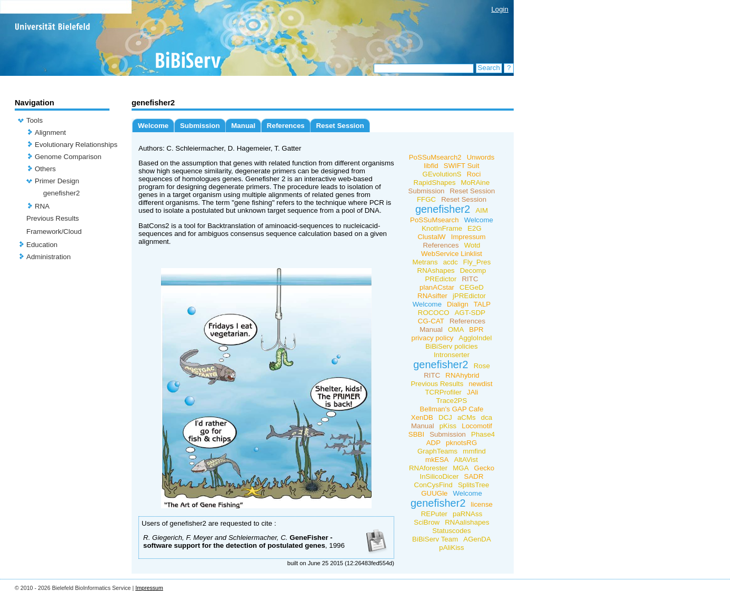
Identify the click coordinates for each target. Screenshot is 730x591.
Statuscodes (451, 531)
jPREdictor (469, 296)
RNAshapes (436, 270)
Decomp (473, 270)
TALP (482, 304)
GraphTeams (437, 451)
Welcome (153, 126)
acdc (450, 262)
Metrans (425, 262)
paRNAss (467, 514)
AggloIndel (475, 338)
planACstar (436, 287)
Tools (34, 120)
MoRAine (475, 182)
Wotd (472, 245)
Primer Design (57, 181)
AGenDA (477, 539)
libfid (431, 166)
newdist (480, 384)
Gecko (484, 468)
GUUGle (434, 493)
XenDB (422, 417)
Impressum (468, 237)
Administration (48, 257)
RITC (470, 279)
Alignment (50, 132)
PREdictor (440, 279)
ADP (433, 443)
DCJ (445, 417)
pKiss (448, 426)
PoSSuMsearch (434, 220)
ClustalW (431, 237)
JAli (472, 392)
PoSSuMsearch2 (435, 157)
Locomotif (477, 426)
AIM (481, 210)
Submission (200, 126)
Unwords (481, 157)
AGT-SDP (470, 313)
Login (499, 9)
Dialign (457, 304)
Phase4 (483, 434)
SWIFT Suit (461, 166)
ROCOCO (433, 313)
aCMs (466, 417)
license (482, 504)
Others (45, 169)
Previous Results (52, 218)
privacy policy (433, 338)
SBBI (416, 434)
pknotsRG (461, 443)
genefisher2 (61, 193)
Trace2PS (451, 401)
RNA (42, 206)
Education (41, 245)
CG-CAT (431, 321)
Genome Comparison (68, 157)
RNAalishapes (467, 522)
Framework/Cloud (54, 231)
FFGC (426, 199)
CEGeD (471, 287)
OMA (456, 329)
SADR (474, 476)
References (286, 126)
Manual (243, 126)
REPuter (434, 514)
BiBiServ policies (451, 346)
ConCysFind (433, 485)
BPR (476, 329)
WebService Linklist (451, 254)
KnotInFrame (442, 228)
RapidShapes (435, 182)
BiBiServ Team (435, 539)
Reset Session (340, 126)
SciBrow (426, 522)
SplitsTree (473, 485)
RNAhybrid (462, 375)
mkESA (436, 460)
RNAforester (428, 468)
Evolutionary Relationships (76, 145)
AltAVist (466, 460)
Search (489, 68)
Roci (474, 174)
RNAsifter (432, 296)
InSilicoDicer (438, 476)
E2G (474, 228)
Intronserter (451, 355)
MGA (460, 468)
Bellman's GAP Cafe (452, 409)
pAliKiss (451, 547)
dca (487, 417)
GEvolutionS (442, 174)
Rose (482, 366)
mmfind (474, 451)
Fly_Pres (477, 262)
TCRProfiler (443, 392)
